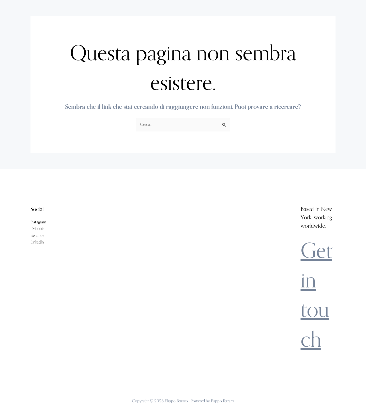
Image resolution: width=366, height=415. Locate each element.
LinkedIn (37, 242)
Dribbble (37, 228)
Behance (37, 235)
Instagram (38, 222)
